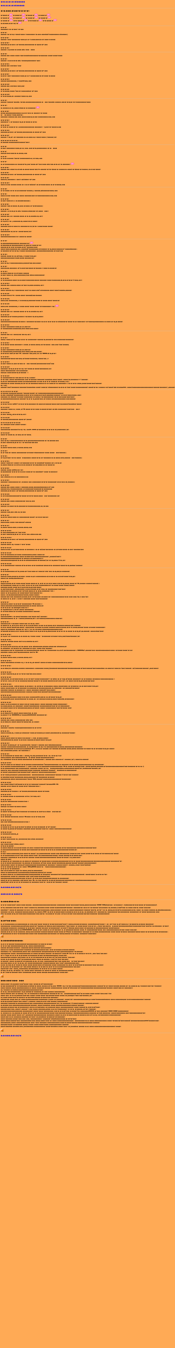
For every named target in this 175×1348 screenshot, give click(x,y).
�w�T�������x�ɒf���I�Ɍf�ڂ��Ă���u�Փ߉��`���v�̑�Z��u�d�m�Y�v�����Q (36, 164)
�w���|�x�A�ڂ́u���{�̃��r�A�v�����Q (18, 108)
